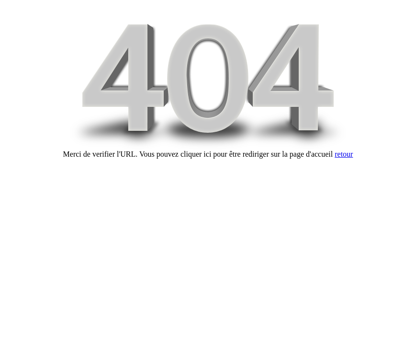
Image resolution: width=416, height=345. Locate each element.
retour (344, 154)
